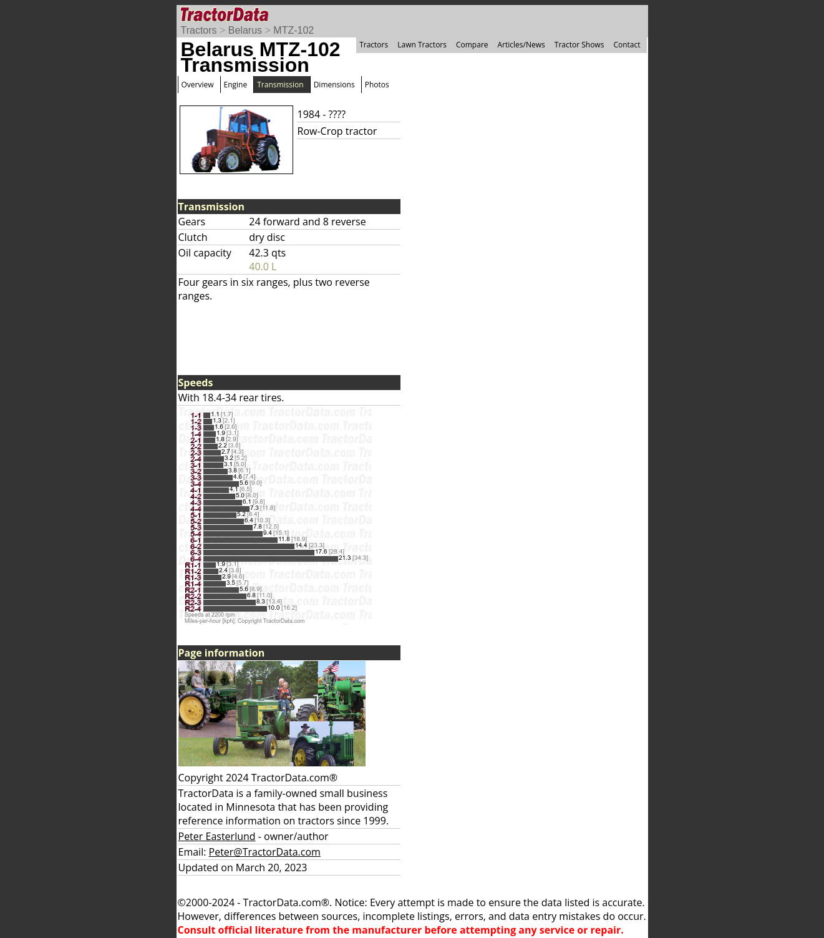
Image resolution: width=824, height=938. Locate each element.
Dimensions (334, 84)
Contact (626, 44)
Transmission (280, 84)
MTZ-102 (293, 30)
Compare (472, 44)
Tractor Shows (579, 44)
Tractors (199, 30)
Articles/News (521, 44)
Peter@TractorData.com (265, 852)
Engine (236, 84)
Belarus (245, 30)
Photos (377, 84)
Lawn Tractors (422, 44)
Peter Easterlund (217, 836)
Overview (198, 84)
